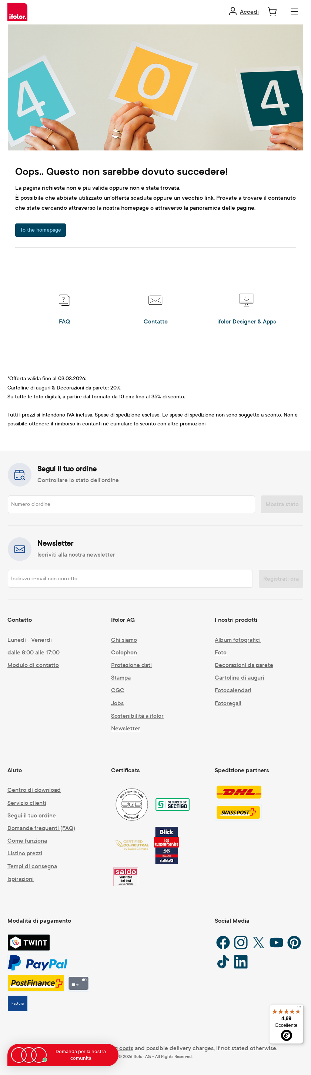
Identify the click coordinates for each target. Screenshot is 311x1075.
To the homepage (40, 230)
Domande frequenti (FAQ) (41, 828)
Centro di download (34, 789)
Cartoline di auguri (239, 677)
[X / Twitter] (258, 942)
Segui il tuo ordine (31, 815)
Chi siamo (124, 639)
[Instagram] (241, 942)
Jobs (117, 703)
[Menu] (294, 11)
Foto (221, 652)
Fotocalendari (233, 690)
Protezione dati (131, 664)
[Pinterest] (294, 942)
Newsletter (125, 728)
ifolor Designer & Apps (246, 321)
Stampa (121, 677)
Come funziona (27, 840)
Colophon (124, 652)
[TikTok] (223, 961)
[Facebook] (223, 942)
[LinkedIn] (241, 961)
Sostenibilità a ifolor (137, 715)
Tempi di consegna (32, 866)
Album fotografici (238, 639)
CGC (117, 690)
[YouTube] (276, 942)
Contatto (156, 321)
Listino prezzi (24, 853)
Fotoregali (228, 703)
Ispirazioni (20, 878)
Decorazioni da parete (244, 664)
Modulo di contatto (33, 664)
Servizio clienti (26, 802)
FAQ (64, 321)
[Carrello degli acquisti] (272, 11)
